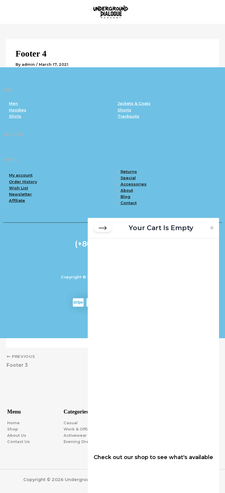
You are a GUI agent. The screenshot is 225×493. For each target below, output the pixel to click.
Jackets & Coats (134, 103)
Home (13, 423)
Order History (23, 182)
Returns (129, 171)
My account (21, 175)
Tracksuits (128, 116)
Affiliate (17, 200)
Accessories (134, 184)
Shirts (15, 116)
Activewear (75, 435)
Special (128, 178)
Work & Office (78, 429)
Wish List (18, 188)
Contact (129, 203)
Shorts (124, 110)
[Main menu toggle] (213, 12)
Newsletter (20, 194)
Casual (71, 423)
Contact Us (18, 441)
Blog (125, 196)
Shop (12, 429)
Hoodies (17, 110)
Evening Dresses (81, 441)
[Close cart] (103, 228)
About (127, 190)
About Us (16, 435)
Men (13, 103)
